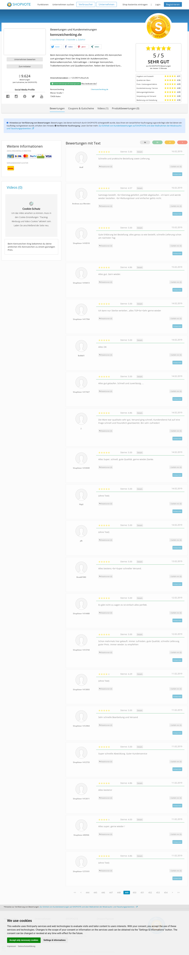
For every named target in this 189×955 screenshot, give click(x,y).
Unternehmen (106, 4)
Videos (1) (102, 108)
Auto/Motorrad (57, 39)
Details (139, 152)
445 (95, 892)
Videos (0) (14, 187)
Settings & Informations (55, 940)
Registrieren (173, 4)
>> (178, 892)
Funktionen (43, 4)
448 (119, 892)
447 (111, 892)
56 (145, 142)
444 (87, 892)
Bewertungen (57, 108)
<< (75, 892)
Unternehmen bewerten (24, 59)
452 (150, 892)
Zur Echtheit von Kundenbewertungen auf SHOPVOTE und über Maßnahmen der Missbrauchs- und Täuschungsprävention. (89, 907)
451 (142, 892)
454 (166, 892)
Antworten (177, 174)
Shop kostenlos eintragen (135, 4)
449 (126, 892)
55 (157, 142)
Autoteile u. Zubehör (75, 39)
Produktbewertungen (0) (125, 108)
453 (158, 892)
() (175, 166)
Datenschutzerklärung (26, 946)
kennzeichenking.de (100, 89)
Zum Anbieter (25, 66)
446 (103, 892)
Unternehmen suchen (63, 4)
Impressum (11, 946)
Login (158, 4)
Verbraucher (86, 4)
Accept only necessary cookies (23, 940)
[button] (56, 47)
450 (134, 892)
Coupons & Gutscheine (81, 108)
